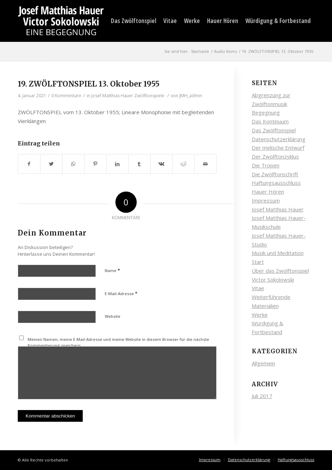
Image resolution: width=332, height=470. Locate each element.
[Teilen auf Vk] (161, 164)
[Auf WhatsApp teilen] (73, 164)
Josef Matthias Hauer (278, 209)
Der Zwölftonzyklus (275, 156)
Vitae (258, 288)
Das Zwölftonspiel (274, 130)
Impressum (266, 200)
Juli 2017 (262, 395)
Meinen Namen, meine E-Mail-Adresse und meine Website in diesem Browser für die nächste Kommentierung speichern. (118, 342)
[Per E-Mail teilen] (205, 164)
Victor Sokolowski (273, 279)
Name (112, 270)
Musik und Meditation (278, 252)
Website (112, 316)
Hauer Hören (268, 191)
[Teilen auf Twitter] (51, 164)
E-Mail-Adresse (121, 293)
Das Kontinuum (270, 121)
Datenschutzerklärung (278, 139)
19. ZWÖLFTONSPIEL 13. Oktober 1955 (88, 84)
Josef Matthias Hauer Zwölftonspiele (127, 96)
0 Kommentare (66, 96)
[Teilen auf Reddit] (183, 164)
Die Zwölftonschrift (275, 174)
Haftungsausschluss (276, 182)
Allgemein (263, 363)
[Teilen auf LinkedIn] (117, 164)
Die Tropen (265, 165)
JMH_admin (190, 96)
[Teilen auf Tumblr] (139, 164)
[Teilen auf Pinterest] (95, 164)
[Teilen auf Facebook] (29, 164)
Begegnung (266, 112)
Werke (260, 314)
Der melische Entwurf (278, 147)
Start (258, 261)
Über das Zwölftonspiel (280, 270)
